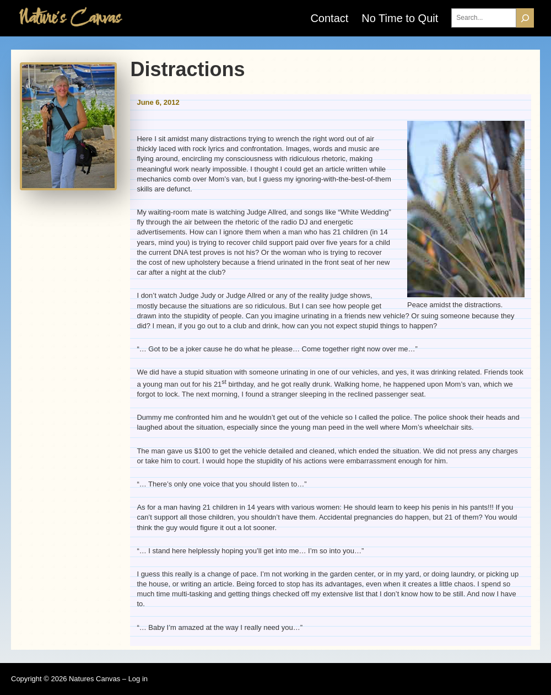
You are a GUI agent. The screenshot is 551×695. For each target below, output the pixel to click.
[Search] (525, 18)
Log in (138, 679)
